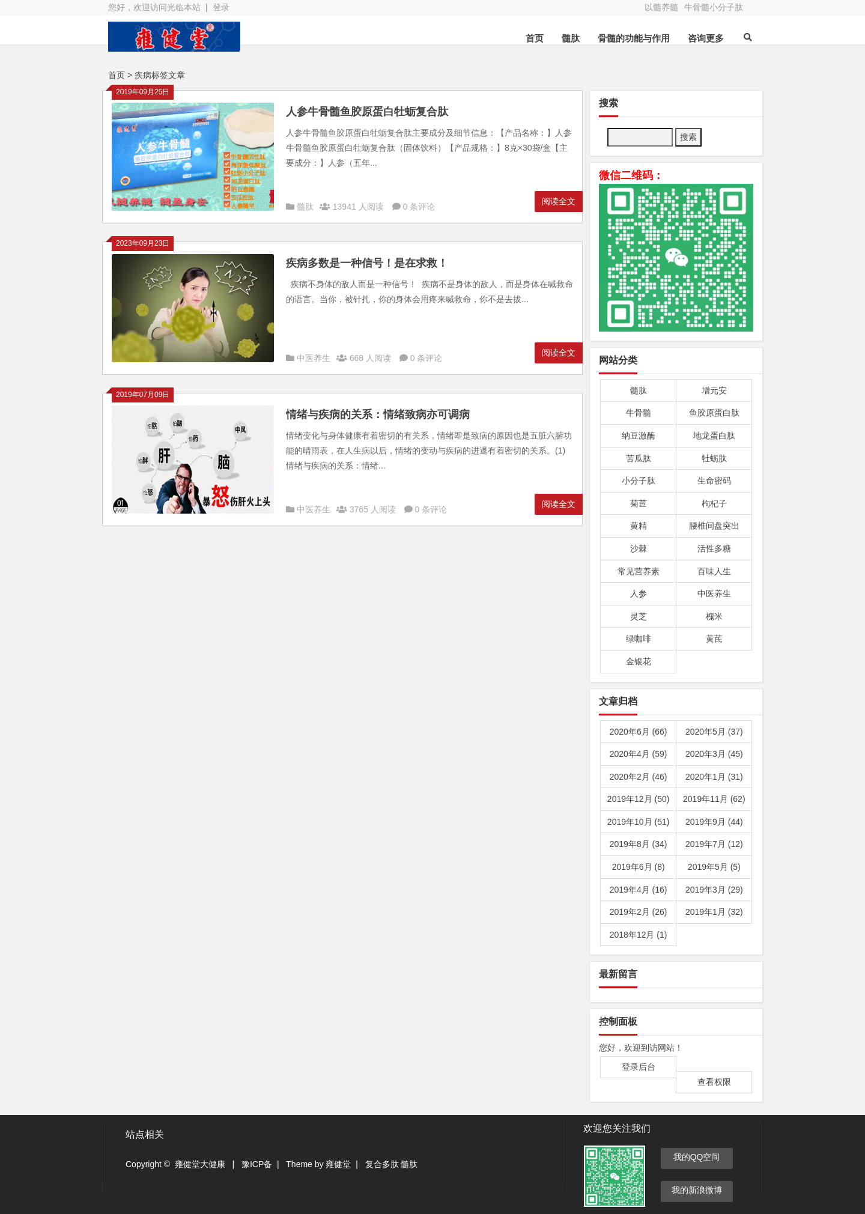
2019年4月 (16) (638, 889)
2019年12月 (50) (638, 799)
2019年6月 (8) (638, 867)
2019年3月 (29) (714, 889)
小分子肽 (638, 480)
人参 (638, 593)
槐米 (714, 616)
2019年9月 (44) (714, 822)
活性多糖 (714, 548)
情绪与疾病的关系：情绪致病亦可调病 (378, 414)
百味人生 (714, 571)
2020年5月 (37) (714, 731)
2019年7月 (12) (714, 844)
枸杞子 (714, 503)
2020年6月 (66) (638, 731)
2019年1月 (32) (714, 912)
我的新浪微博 (697, 1190)
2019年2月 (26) (638, 912)
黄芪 (714, 638)
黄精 (638, 525)
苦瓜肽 (638, 458)
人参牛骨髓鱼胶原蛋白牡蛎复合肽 (367, 112)
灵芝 (638, 616)
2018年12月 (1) (638, 934)
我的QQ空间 (696, 1157)
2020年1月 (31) (714, 777)
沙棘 (638, 548)
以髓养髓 (661, 7)
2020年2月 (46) (638, 777)
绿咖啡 (638, 638)
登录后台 (638, 1067)
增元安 (714, 390)
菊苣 (638, 503)
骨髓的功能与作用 (634, 38)
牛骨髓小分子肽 (713, 7)
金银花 (638, 661)
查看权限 (714, 1082)
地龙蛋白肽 (714, 435)
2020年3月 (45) (714, 754)
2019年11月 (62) (714, 799)
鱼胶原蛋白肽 (714, 412)
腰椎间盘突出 (714, 525)
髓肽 (571, 38)
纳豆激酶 (638, 435)
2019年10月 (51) (638, 822)
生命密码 (714, 480)
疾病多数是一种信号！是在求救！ (367, 263)
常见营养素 (639, 571)
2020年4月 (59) (638, 754)
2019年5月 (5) (714, 867)
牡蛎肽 (714, 458)
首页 (535, 38)
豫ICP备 (256, 1164)
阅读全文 (558, 201)
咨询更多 (706, 38)
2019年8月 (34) (638, 844)
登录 (221, 7)
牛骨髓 (638, 412)
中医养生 (313, 358)
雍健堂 (338, 1164)
